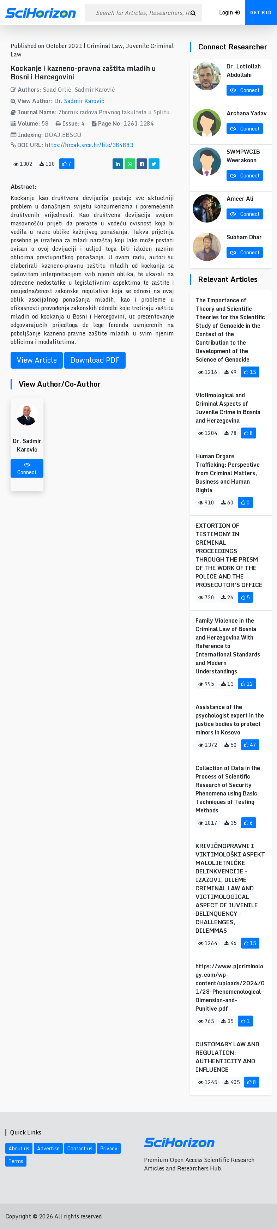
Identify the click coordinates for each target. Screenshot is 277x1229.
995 (206, 684)
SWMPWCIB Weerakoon (243, 156)
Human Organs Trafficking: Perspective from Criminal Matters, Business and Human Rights (227, 473)
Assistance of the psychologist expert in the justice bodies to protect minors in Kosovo (229, 719)
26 (227, 597)
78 (230, 433)
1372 (207, 745)
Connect (27, 469)
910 (206, 502)
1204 (207, 433)
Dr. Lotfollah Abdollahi (244, 70)
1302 (22, 164)
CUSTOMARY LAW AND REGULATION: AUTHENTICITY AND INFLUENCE (227, 1057)
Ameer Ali (240, 198)
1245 (207, 1082)
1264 (207, 943)
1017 (207, 823)
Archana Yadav (247, 113)
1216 (207, 372)
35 (230, 823)
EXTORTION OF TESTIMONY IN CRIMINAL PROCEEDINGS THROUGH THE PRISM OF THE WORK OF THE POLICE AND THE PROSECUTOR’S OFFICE (229, 555)
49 (230, 372)
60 (227, 502)
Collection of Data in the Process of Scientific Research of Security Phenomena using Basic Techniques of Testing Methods (227, 789)
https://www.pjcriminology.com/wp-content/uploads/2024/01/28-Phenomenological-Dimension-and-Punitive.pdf (230, 987)
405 (232, 1082)
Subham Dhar (244, 237)
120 (47, 164)
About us (18, 1148)
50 (230, 745)
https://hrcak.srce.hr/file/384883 (89, 145)
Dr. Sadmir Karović (79, 100)
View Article (37, 360)
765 (206, 1021)
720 (206, 597)
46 (230, 943)
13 (227, 684)
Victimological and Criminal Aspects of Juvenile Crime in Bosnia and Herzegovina (227, 408)
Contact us (79, 1148)
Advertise (48, 1148)
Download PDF (95, 360)
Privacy (109, 1148)
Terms (15, 1161)
